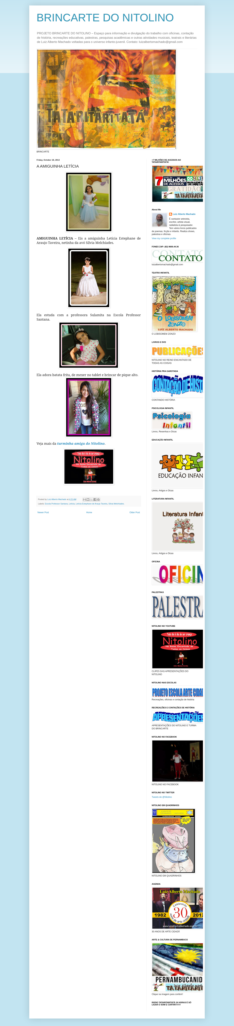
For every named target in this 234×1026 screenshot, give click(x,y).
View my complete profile (164, 238)
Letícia (72, 504)
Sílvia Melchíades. (116, 504)
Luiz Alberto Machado (184, 214)
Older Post (134, 512)
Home (89, 512)
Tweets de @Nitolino (162, 797)
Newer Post (43, 512)
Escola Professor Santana (56, 504)
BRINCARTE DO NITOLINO (105, 18)
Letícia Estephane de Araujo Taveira (91, 504)
